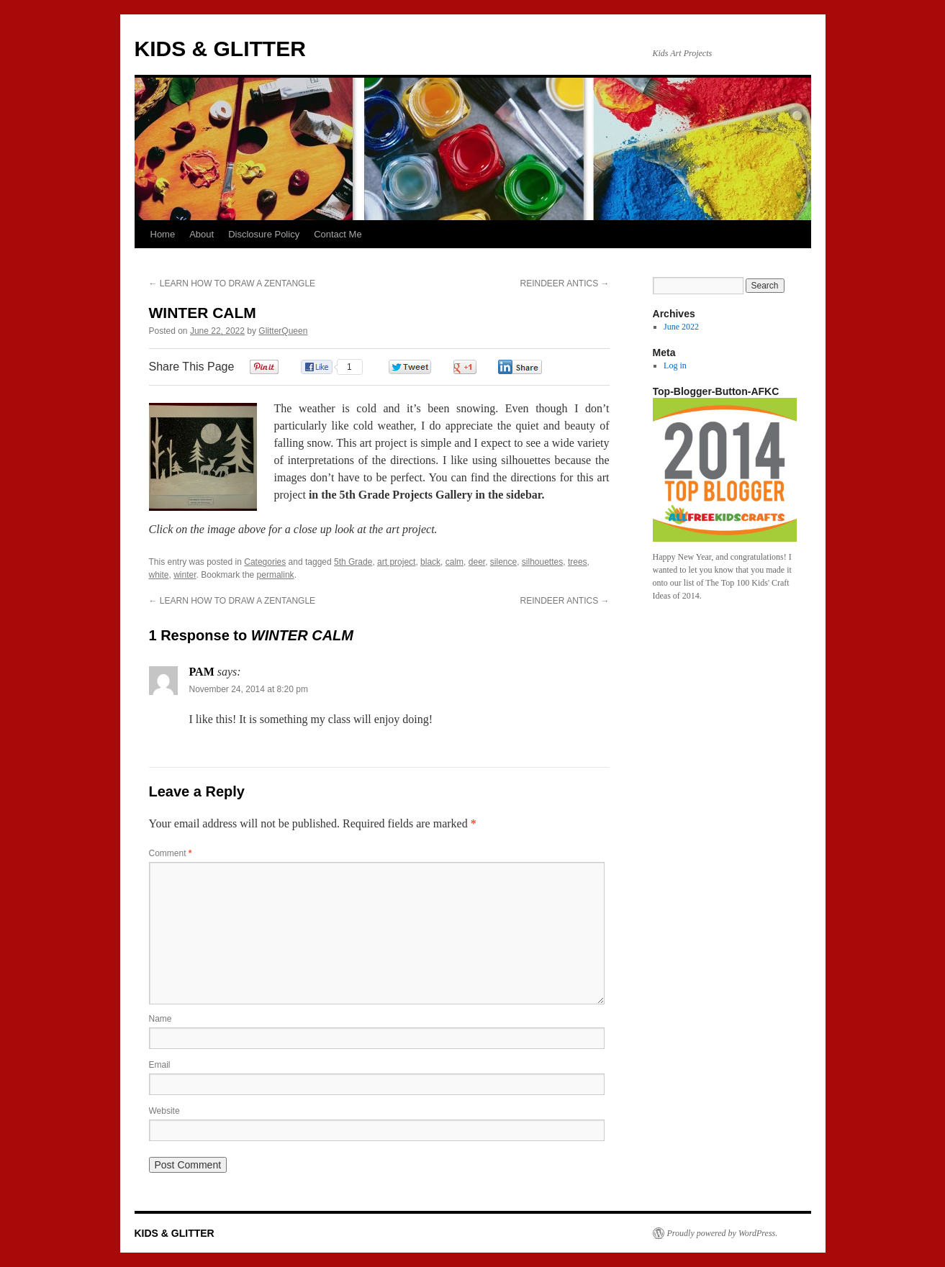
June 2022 (681, 327)
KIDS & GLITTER (220, 48)
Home (163, 234)
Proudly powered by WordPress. (722, 1233)
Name (160, 1019)
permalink (275, 575)
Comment (170, 853)
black (430, 562)
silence (503, 562)
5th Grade (353, 562)
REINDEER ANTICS (564, 283)
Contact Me (337, 234)
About (201, 234)
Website (164, 1111)
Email (160, 1065)
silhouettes (542, 562)
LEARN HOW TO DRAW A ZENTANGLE (232, 283)
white (159, 575)
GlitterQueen (282, 331)
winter (184, 575)
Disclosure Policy (263, 234)
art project (396, 562)
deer (477, 562)
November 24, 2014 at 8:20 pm (248, 689)
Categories (265, 562)
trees (577, 562)
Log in (675, 365)
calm (455, 562)
